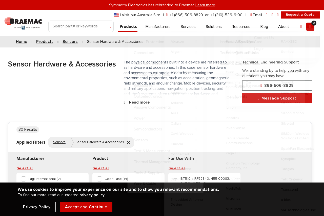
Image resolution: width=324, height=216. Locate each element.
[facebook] (272, 15)
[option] (51, 178)
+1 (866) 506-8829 (186, 15)
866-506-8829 (277, 85)
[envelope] (256, 15)
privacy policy (92, 195)
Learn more (205, 5)
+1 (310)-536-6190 (226, 15)
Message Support (277, 98)
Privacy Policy (36, 207)
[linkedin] (267, 15)
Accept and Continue (86, 207)
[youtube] (278, 15)
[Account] (301, 27)
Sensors (59, 142)
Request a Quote (300, 14)
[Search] (81, 26)
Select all (25, 168)
